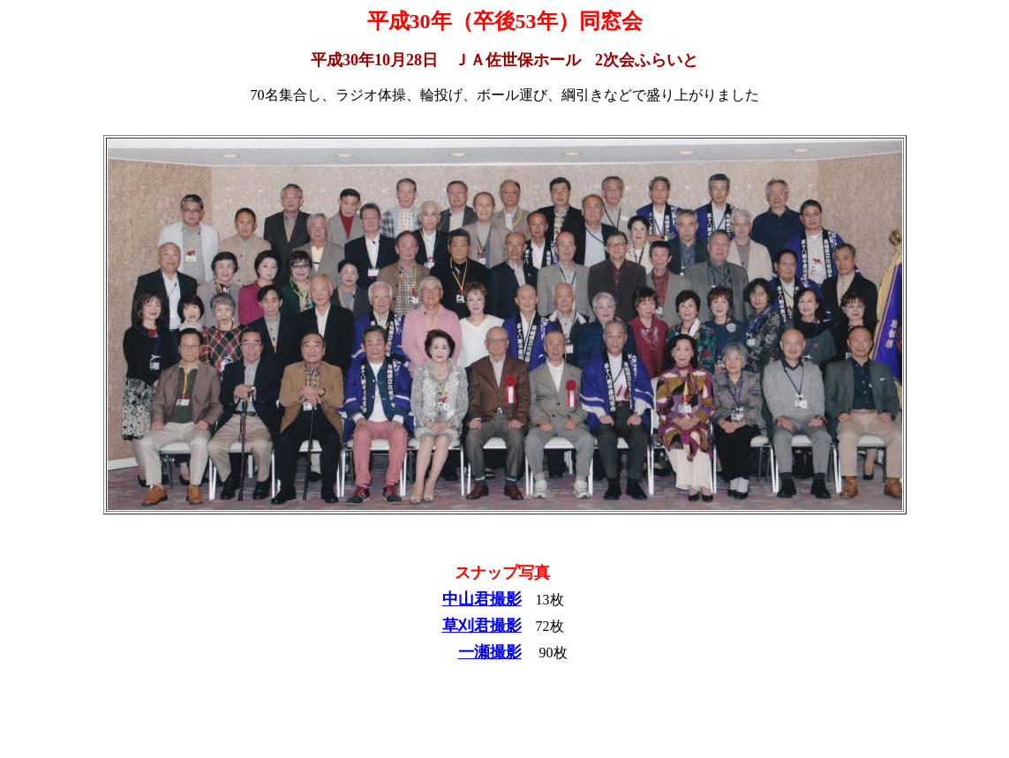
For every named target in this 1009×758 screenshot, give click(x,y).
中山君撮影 (482, 599)
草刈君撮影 (482, 625)
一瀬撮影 (490, 652)
